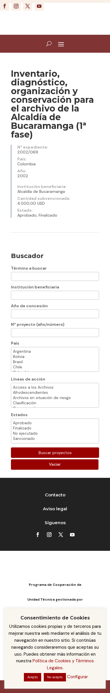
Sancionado (55, 438)
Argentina (55, 351)
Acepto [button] (32, 677)
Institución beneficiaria (35, 287)
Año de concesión (29, 305)
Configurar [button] (77, 677)
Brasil (55, 362)
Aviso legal (55, 508)
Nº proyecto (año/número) (38, 324)
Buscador (27, 256)
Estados (19, 414)
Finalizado (55, 428)
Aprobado (55, 423)
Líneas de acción (28, 379)
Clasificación (55, 403)
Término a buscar (29, 268)
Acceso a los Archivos (55, 387)
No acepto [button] (54, 677)
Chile (55, 367)
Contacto (55, 495)
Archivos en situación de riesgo (55, 398)
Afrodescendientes (55, 392)
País (15, 343)
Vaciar (55, 464)
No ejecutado (55, 433)
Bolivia (55, 356)
